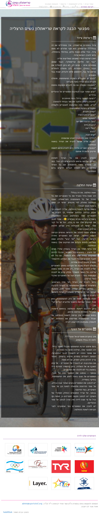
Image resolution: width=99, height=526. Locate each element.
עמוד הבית (89, 4)
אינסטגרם (55, 6)
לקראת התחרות (87, 6)
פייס (66, 6)
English (43, 6)
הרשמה (63, 4)
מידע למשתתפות (75, 4)
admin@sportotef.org (32, 503)
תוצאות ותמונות (51, 4)
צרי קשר (74, 6)
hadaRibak (7, 512)
